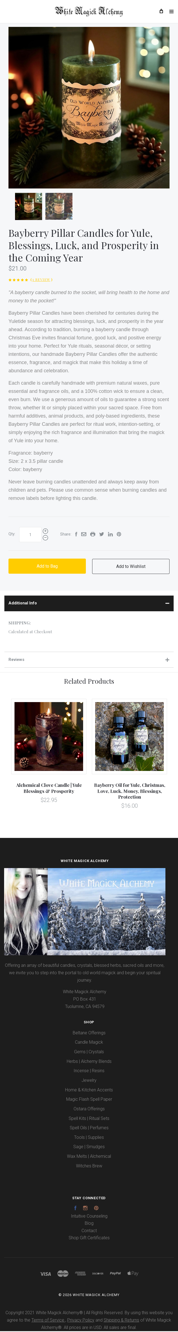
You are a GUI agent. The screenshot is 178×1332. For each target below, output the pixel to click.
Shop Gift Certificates (89, 1238)
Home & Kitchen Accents (89, 1090)
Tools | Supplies (89, 1137)
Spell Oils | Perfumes (89, 1128)
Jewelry (89, 1080)
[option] (89, 108)
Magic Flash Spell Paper (89, 1100)
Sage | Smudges (89, 1147)
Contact (89, 1231)
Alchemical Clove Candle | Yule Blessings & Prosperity (49, 789)
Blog (89, 1224)
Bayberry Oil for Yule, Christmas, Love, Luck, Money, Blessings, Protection (129, 792)
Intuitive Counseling (89, 1216)
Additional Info (89, 603)
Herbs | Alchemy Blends (89, 1062)
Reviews (89, 660)
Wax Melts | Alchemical (89, 1156)
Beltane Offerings (89, 1033)
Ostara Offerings (89, 1109)
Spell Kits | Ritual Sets (89, 1119)
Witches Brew (89, 1166)
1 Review (41, 280)
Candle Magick (89, 1043)
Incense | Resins (89, 1071)
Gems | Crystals (89, 1052)
